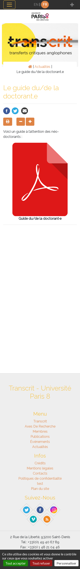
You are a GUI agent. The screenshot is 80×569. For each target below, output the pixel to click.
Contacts (40, 473)
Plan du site (40, 489)
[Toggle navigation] (9, 4)
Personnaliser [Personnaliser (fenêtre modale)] (66, 563)
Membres (40, 431)
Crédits (40, 463)
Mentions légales (40, 468)
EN (36, 5)
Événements (40, 442)
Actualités (42, 67)
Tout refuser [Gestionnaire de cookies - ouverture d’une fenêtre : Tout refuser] (41, 563)
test (40, 484)
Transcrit (40, 421)
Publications (40, 437)
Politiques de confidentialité (40, 478)
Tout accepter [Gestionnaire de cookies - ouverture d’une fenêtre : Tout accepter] (15, 563)
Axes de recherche (40, 426)
